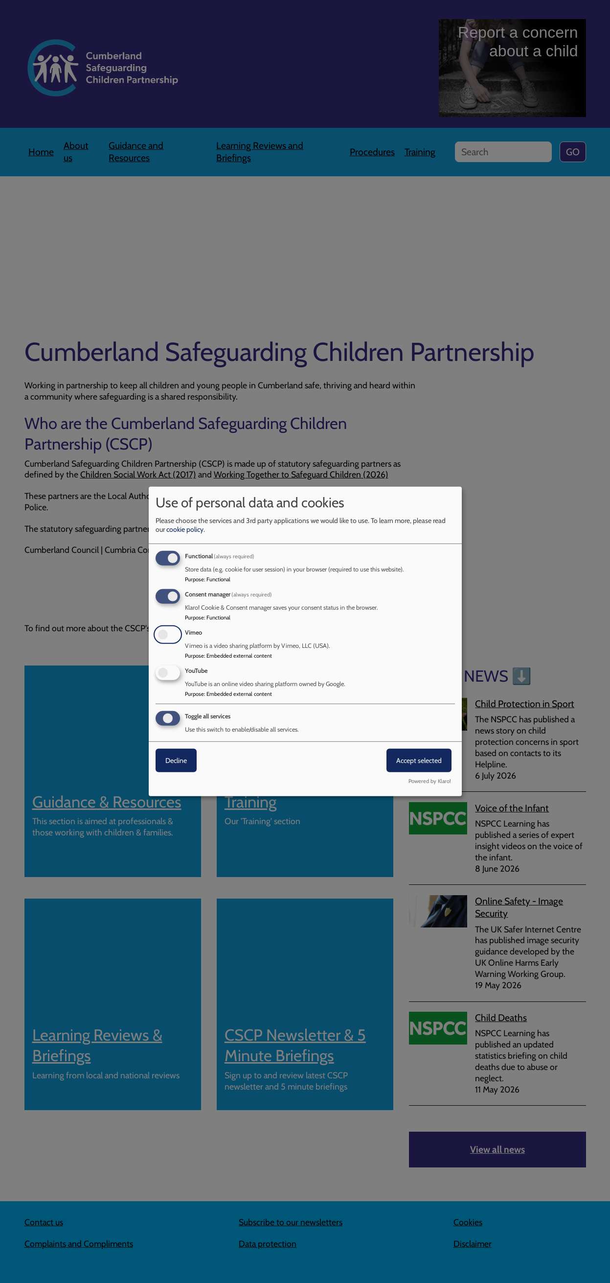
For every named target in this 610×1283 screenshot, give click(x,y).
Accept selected (419, 760)
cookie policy (184, 529)
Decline (176, 760)
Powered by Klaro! (429, 781)
